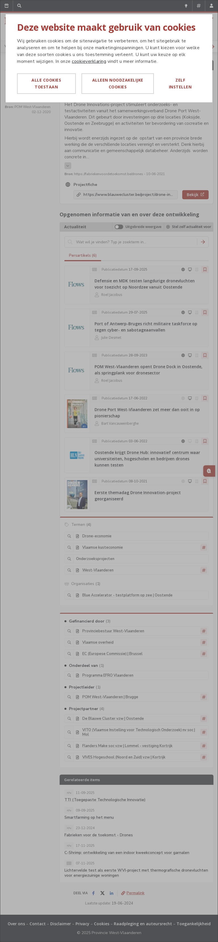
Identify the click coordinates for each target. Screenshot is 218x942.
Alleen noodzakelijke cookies (117, 83)
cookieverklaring (89, 61)
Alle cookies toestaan (46, 83)
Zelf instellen (180, 83)
